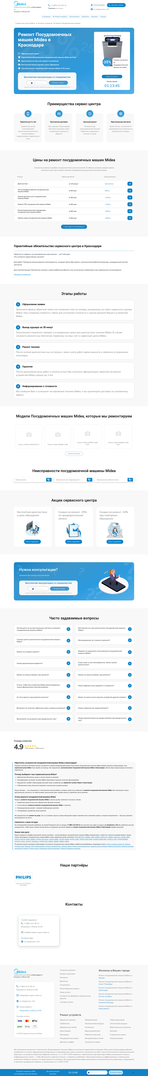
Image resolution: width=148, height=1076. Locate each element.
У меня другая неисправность (74, 227)
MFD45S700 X (79, 837)
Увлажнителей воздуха (94, 1023)
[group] (23, 879)
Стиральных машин (118, 1035)
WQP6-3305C (54, 839)
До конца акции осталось (53, 1072)
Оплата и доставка (67, 974)
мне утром (55, 8)
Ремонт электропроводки (81, 846)
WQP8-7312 (43, 841)
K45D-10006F (30, 839)
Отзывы (103, 16)
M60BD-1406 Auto (114, 837)
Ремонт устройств (61, 16)
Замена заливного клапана (70, 848)
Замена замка (67, 846)
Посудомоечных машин (69, 1038)
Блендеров (64, 1035)
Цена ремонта (74, 16)
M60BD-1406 (89, 837)
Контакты (94, 16)
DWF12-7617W (20, 839)
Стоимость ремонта (67, 970)
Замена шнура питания (99, 846)
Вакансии (85, 16)
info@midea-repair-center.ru (29, 995)
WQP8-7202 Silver (42, 839)
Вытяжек (113, 1031)
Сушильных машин (92, 1042)
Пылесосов (89, 1027)
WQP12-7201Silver (32, 841)
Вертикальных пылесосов (120, 1027)
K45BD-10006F (53, 841)
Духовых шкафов (67, 1042)
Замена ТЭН (29, 846)
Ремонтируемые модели (69, 989)
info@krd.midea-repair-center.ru (35, 932)
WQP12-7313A (20, 841)
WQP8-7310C (74, 839)
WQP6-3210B (64, 839)
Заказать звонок (116, 5)
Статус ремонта (98, 5)
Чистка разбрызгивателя (115, 844)
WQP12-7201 (112, 839)
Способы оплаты (66, 1002)
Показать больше (74, 453)
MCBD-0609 (125, 837)
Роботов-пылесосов (93, 1035)
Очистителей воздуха (118, 1023)
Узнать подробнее (32, 542)
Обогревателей (91, 1020)
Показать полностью (22, 274)
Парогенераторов (117, 1020)
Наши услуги (65, 992)
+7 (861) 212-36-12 (58, 5)
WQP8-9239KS (122, 839)
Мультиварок (65, 1031)
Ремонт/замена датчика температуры (47, 846)
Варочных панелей (67, 1020)
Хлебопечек (64, 1023)
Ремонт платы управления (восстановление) (44, 848)
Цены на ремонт (112, 76)
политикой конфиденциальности (62, 87)
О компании (46, 16)
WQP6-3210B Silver (100, 839)
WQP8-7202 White (86, 839)
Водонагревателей (92, 1031)
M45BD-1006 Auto (101, 837)
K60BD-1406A (64, 841)
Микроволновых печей (94, 1038)
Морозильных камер (68, 1027)
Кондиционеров (116, 1038)
